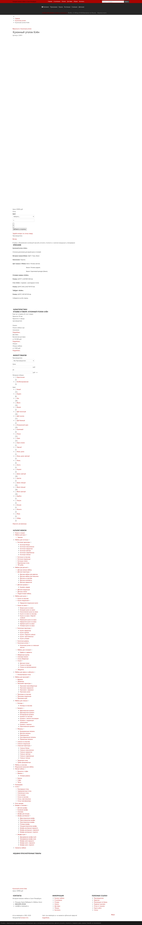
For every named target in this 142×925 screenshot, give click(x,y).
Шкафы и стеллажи (21, 805)
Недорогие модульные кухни (29, 603)
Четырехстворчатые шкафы (28, 826)
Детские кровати (23, 585)
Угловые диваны (25, 776)
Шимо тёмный (21, 483)
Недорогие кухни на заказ (28, 622)
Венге (18, 403)
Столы (17, 786)
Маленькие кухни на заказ (28, 620)
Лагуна (19, 500)
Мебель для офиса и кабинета (24, 672)
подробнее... (46, 918)
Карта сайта (97, 908)
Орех (18, 438)
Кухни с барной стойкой (27, 634)
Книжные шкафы (23, 810)
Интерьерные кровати (27, 714)
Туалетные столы (23, 760)
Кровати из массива (26, 716)
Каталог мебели (59, 898)
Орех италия (21, 443)
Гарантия (96, 900)
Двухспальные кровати (27, 710)
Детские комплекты (26, 580)
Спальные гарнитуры (24, 745)
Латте (18, 465)
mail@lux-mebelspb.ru (61, 13)
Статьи (96, 910)
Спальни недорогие (26, 752)
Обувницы (21, 681)
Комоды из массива (26, 706)
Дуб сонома (20, 416)
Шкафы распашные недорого (29, 828)
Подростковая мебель (24, 593)
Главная (50, 1)
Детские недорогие (26, 582)
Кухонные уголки (23, 643)
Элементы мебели (20, 848)
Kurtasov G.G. (24, 918)
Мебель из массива (21, 765)
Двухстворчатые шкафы (27, 818)
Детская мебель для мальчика (29, 576)
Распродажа (18, 784)
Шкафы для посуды (23, 814)
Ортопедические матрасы (28, 737)
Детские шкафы (22, 808)
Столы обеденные (23, 659)
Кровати (20, 708)
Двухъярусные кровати (27, 712)
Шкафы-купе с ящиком (27, 845)
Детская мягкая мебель (25, 570)
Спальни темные (25, 758)
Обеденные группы (23, 655)
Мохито (19, 509)
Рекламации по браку (100, 902)
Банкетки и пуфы (23, 771)
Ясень (18, 460)
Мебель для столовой (24, 650)
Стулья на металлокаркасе (28, 667)
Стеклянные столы (23, 793)
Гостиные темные (25, 554)
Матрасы (20, 729)
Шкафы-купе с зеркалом (27, 843)
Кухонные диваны (23, 641)
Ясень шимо (20, 451)
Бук (18, 398)
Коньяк (19, 505)
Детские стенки (22, 591)
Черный (19, 447)
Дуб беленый (21, 420)
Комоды (20, 703)
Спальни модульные (24, 744)
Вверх (113, 915)
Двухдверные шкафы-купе (28, 837)
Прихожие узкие (25, 692)
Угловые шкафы (25, 824)
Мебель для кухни (20, 596)
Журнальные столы (23, 563)
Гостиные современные (27, 552)
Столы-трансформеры (24, 801)
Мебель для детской (21, 567)
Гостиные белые (25, 545)
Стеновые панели (23, 657)
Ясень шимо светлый (23, 456)
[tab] (27, 358)
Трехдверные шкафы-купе (28, 839)
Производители (99, 898)
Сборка (76, 1)
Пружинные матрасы (26, 739)
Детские (81, 7)
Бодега (19, 394)
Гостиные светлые (25, 551)
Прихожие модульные (24, 696)
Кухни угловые (24, 638)
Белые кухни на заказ (26, 608)
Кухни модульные (23, 600)
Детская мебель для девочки (29, 574)
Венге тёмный (21, 487)
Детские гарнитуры (23, 572)
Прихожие (53, 7)
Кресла (20, 778)
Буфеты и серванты (26, 652)
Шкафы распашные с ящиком (29, 832)
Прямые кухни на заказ (27, 624)
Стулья (20, 661)
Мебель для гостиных (21, 540)
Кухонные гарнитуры (24, 628)
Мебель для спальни (21, 701)
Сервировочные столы (24, 791)
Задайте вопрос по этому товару (23, 233)
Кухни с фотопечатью (26, 636)
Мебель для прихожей (22, 677)
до (13, 370)
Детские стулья (24, 663)
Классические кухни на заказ (29, 612)
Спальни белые (24, 748)
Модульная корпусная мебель (24, 767)
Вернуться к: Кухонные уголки (22, 29)
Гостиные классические (27, 547)
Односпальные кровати (27, 726)
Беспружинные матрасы (27, 731)
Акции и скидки (20, 533)
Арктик (19, 478)
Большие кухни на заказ (27, 610)
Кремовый (20, 429)
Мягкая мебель (19, 769)
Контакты (81, 1)
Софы (19, 780)
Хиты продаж (19, 803)
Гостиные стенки (23, 561)
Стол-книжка (21, 795)
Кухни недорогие (25, 630)
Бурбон (19, 496)
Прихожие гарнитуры (24, 683)
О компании (57, 1)
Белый (19, 389)
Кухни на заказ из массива (28, 614)
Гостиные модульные (24, 559)
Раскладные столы (23, 789)
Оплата (64, 1)
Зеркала (20, 537)
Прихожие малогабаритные (28, 686)
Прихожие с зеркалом (27, 690)
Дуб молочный (21, 411)
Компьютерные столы (24, 674)
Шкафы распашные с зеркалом (29, 830)
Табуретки (21, 669)
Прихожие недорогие (26, 688)
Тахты (19, 782)
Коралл (19, 469)
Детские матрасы (25, 733)
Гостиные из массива (24, 557)
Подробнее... (17, 332)
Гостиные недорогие (26, 549)
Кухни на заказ (22, 605)
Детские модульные (24, 590)
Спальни (74, 7)
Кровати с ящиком (26, 724)
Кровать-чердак (25, 587)
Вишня (19, 407)
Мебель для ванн (20, 535)
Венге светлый (21, 491)
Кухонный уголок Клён (20, 888)
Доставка (69, 1)
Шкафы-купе (21, 834)
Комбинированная (22, 382)
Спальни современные (27, 756)
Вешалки (20, 679)
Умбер (19, 518)
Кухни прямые (24, 632)
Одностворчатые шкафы (27, 820)
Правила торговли (99, 904)
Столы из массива (23, 797)
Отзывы (57, 902)
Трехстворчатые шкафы (27, 822)
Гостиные (67, 7)
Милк (18, 514)
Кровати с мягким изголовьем (29, 718)
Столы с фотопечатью (24, 799)
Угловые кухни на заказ (27, 626)
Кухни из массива (23, 598)
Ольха (19, 434)
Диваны (20, 773)
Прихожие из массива (24, 694)
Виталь (15, 239)
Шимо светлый (21, 474)
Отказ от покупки (99, 906)
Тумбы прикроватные (24, 762)
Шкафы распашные (23, 816)
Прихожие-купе (22, 698)
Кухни (61, 7)
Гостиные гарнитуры (24, 542)
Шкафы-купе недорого (27, 841)
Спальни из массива (24, 742)
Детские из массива (26, 578)
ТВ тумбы (20, 565)
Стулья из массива (25, 665)
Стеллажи (20, 812)
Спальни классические (27, 750)
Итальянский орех (22, 425)
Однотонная (21, 377)
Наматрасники (24, 735)
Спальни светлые (25, 754)
